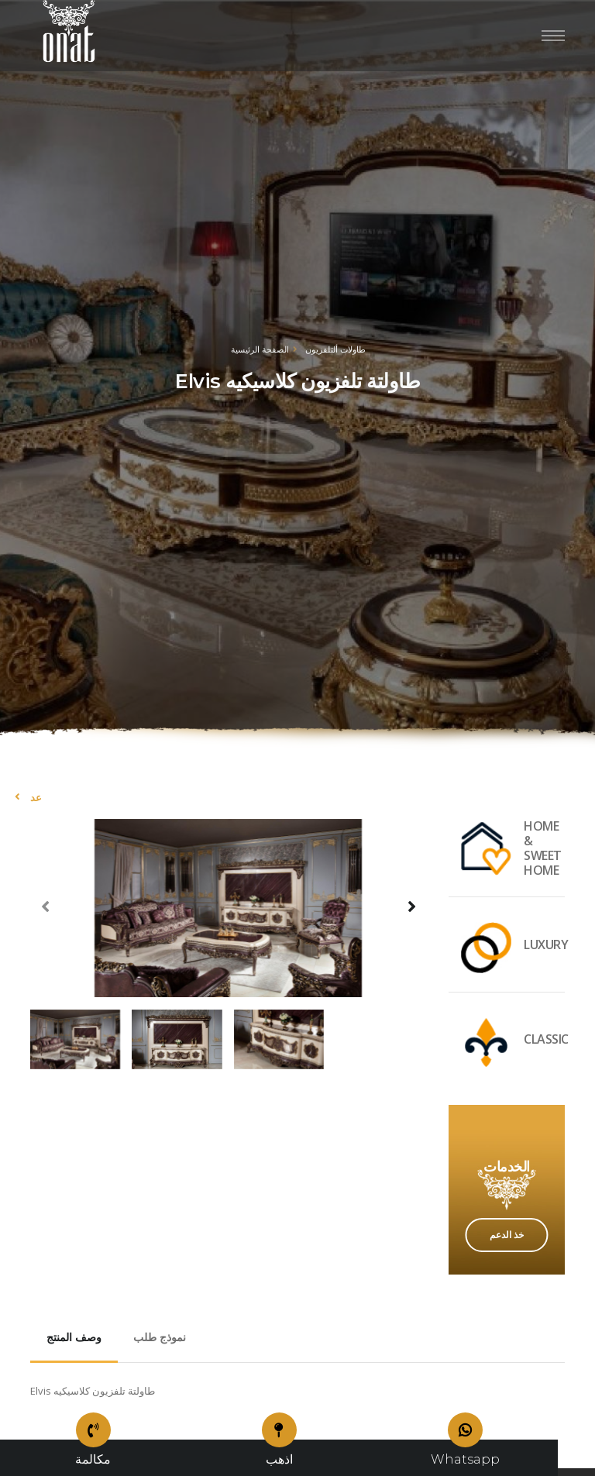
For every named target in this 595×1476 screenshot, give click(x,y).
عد (36, 797)
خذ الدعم (507, 1234)
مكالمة (93, 1453)
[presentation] (45, 905)
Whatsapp (465, 1453)
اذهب (279, 1453)
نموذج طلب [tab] (159, 1337)
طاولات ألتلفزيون (335, 349)
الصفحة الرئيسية (260, 349)
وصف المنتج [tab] (73, 1337)
